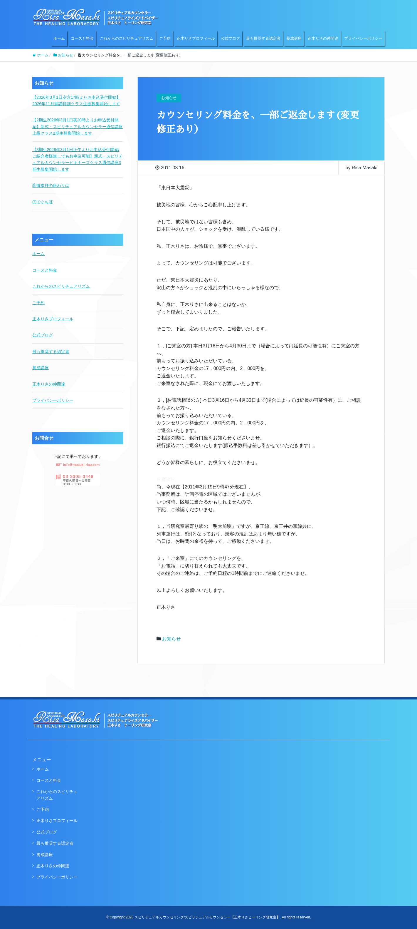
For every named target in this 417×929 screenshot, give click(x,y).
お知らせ (171, 638)
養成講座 (294, 38)
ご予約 (165, 38)
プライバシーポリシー (363, 38)
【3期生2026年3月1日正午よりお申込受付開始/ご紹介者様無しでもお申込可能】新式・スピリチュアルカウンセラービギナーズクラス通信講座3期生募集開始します (77, 159)
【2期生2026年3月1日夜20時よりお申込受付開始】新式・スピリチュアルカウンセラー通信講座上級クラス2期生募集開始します (77, 126)
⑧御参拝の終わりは (50, 185)
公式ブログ (230, 38)
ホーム (59, 38)
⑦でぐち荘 (42, 202)
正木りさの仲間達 (323, 38)
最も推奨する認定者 (263, 38)
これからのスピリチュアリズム (126, 38)
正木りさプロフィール (196, 38)
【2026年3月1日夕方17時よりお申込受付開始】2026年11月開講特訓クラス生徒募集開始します (76, 100)
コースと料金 (82, 38)
